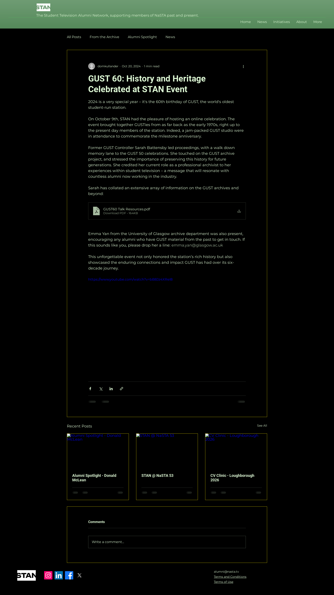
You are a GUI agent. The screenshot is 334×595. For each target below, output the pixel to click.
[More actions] (243, 66)
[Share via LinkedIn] (111, 389)
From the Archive (104, 37)
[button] (281, 22)
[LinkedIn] (59, 575)
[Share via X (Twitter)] (101, 389)
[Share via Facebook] (90, 389)
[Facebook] (69, 575)
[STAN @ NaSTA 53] (167, 451)
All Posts (74, 37)
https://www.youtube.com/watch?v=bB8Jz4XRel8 (130, 279)
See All (262, 425)
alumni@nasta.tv (226, 571)
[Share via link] (121, 389)
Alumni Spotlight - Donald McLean (94, 477)
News (170, 37)
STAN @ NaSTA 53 (157, 475)
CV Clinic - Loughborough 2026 (232, 477)
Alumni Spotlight (142, 37)
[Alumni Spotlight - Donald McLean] (98, 451)
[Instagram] (48, 575)
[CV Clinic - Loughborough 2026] (236, 451)
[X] (79, 575)
